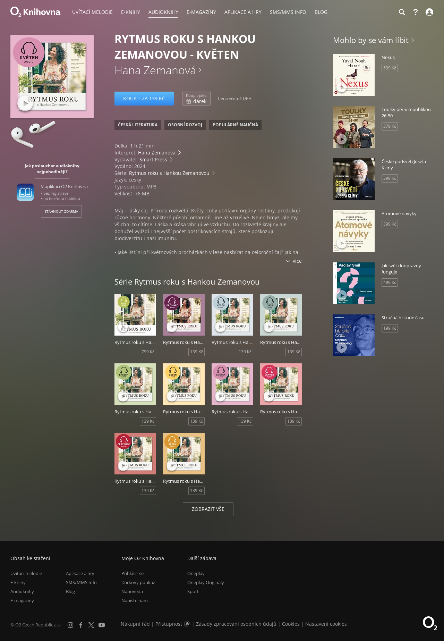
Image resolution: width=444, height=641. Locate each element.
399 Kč (389, 178)
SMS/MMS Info (81, 582)
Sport (193, 591)
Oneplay (196, 573)
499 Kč (389, 282)
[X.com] (91, 625)
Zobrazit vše (208, 509)
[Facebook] (81, 625)
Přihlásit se (132, 573)
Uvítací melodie (26, 573)
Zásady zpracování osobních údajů (236, 624)
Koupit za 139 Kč (144, 98)
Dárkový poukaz (138, 582)
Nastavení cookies (326, 624)
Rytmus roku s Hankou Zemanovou (169, 173)
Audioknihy (22, 591)
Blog (70, 591)
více (297, 261)
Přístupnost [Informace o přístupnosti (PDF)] (168, 624)
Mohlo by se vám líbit (371, 40)
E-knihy (18, 582)
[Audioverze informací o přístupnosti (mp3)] (187, 624)
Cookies (291, 624)
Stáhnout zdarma (61, 211)
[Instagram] (70, 625)
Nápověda (132, 591)
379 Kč (389, 126)
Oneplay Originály (205, 582)
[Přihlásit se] (428, 12)
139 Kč (196, 352)
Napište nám (134, 600)
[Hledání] (402, 12)
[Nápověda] (415, 12)
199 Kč (389, 328)
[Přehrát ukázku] (25, 103)
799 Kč (148, 352)
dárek (196, 98)
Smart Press (153, 159)
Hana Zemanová (155, 69)
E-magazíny (22, 600)
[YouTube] (101, 625)
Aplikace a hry (80, 573)
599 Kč (389, 68)
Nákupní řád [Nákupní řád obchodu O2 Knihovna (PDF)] (135, 624)
